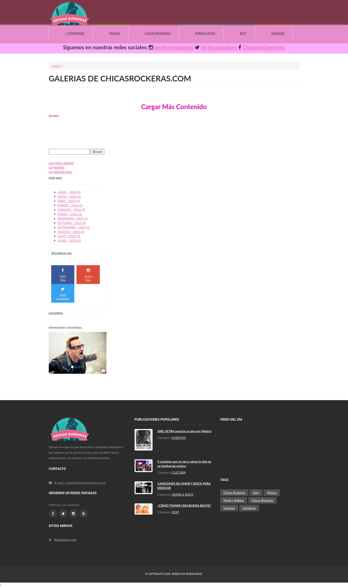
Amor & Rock (205, 33)
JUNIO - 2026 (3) (69, 192)
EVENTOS (178, 438)
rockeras (229, 508)
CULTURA (178, 472)
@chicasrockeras (174, 47)
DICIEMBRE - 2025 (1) (73, 218)
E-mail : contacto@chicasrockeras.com (77, 482)
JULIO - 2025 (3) (69, 236)
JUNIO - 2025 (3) (69, 240)
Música (114, 33)
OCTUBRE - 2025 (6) (72, 223)
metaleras (249, 508)
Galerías (278, 33)
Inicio (55, 66)
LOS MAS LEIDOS (61, 163)
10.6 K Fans (88, 275)
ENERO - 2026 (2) (70, 214)
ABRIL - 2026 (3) (69, 201)
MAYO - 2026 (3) (69, 196)
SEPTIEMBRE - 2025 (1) (74, 227)
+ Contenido (75, 33)
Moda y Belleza (234, 500)
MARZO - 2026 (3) (70, 205)
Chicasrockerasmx (264, 47)
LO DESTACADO (60, 172)
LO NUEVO (57, 167)
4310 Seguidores (62, 293)
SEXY (175, 512)
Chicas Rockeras (158, 33)
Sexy (243, 33)
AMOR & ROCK (182, 494)
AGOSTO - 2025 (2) (71, 232)
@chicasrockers (219, 47)
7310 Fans (63, 275)
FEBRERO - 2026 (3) (71, 210)
